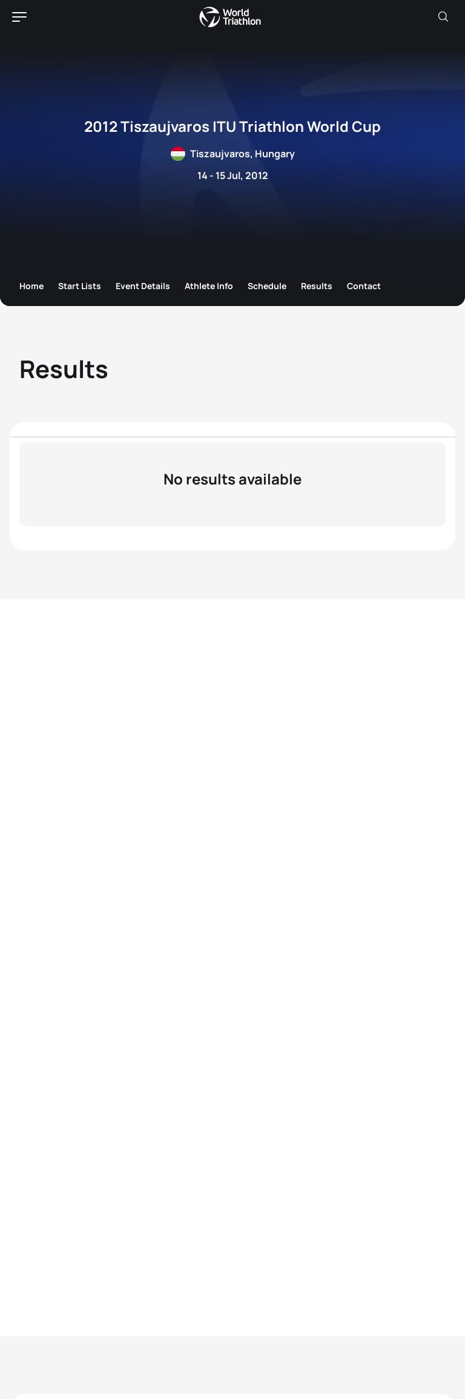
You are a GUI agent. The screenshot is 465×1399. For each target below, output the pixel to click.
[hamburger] (19, 17)
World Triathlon (230, 17)
